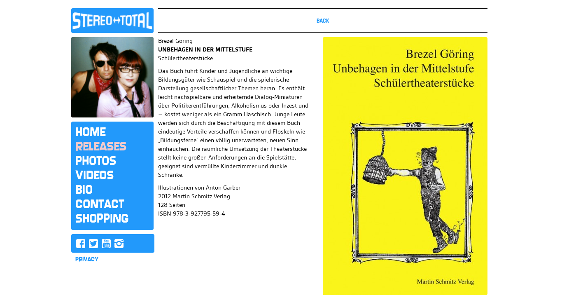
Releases (100, 146)
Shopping (101, 218)
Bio (84, 189)
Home (90, 131)
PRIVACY (86, 259)
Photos (95, 160)
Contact (99, 204)
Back (323, 21)
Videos (94, 175)
